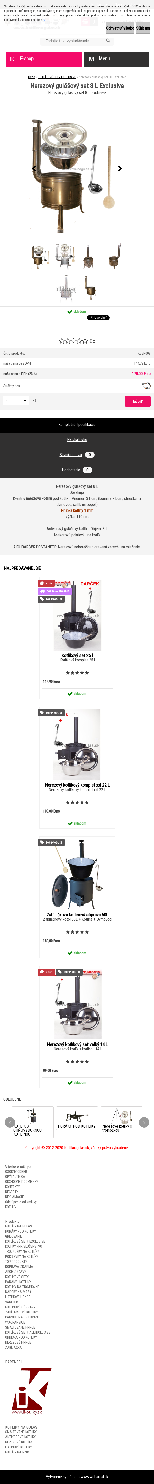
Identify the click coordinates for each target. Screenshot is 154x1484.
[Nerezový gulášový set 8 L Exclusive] (77, 168)
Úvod (31, 77)
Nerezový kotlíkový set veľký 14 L (77, 1044)
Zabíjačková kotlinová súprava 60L (77, 914)
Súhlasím (143, 28)
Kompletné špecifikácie (77, 424)
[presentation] (34, 169)
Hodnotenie (77, 470)
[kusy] (16, 400)
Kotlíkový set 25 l (77, 655)
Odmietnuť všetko (120, 28)
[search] (108, 40)
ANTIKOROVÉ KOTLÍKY (20, 1437)
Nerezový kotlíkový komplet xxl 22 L (77, 785)
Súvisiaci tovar (77, 454)
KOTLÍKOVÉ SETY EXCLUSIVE (57, 77)
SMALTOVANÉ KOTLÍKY (21, 1432)
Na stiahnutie (77, 439)
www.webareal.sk (94, 1476)
